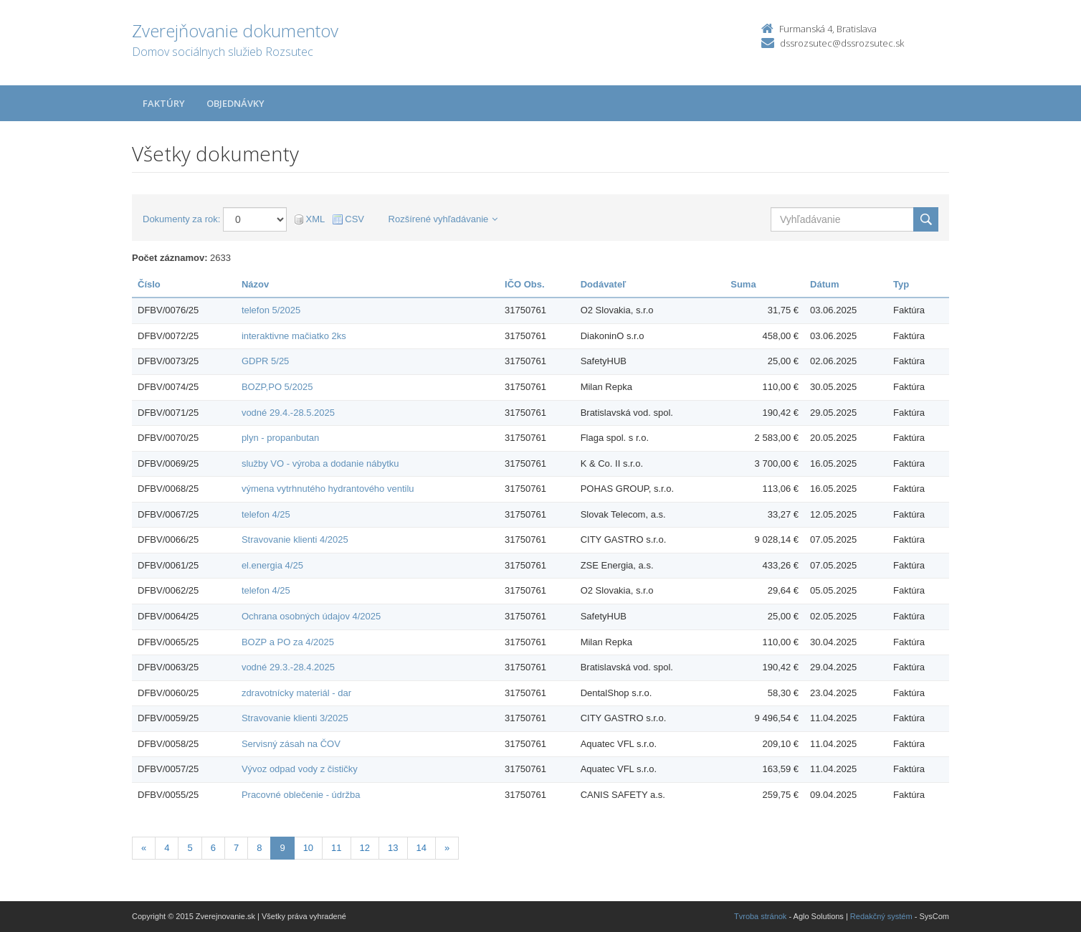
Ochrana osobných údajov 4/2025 (311, 616)
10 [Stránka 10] (308, 847)
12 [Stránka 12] (365, 847)
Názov (255, 284)
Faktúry (164, 103)
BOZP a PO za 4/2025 (288, 642)
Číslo (149, 284)
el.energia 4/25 (272, 565)
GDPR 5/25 (265, 361)
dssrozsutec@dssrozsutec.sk (842, 43)
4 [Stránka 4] (166, 847)
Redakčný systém (881, 916)
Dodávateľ (604, 284)
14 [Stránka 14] (421, 847)
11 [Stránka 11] (336, 847)
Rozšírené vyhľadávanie (443, 219)
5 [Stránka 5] (189, 847)
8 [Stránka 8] (259, 847)
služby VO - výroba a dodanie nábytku (320, 463)
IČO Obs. (525, 284)
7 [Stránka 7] (236, 847)
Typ (901, 284)
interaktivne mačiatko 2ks (294, 336)
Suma (743, 284)
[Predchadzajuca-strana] (144, 848)
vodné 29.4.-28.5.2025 (288, 412)
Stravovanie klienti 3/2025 (295, 718)
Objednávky (235, 103)
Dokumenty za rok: (181, 219)
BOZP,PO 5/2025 (277, 386)
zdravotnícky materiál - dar (296, 693)
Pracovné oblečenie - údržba (301, 794)
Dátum (824, 284)
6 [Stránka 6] (213, 847)
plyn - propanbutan (280, 437)
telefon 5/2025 (271, 310)
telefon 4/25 (266, 514)
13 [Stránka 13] (393, 847)
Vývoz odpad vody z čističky (300, 769)
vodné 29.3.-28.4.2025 (288, 667)
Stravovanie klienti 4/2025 (295, 539)
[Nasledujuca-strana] (447, 848)
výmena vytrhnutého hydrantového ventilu (328, 488)
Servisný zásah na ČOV (291, 743)
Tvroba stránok (760, 916)
